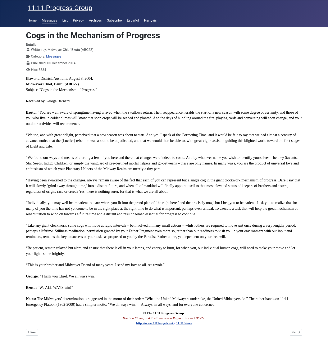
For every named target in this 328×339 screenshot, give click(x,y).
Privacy (78, 20)
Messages (49, 20)
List (65, 20)
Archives (95, 20)
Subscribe (114, 20)
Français (150, 20)
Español (133, 20)
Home (32, 20)
